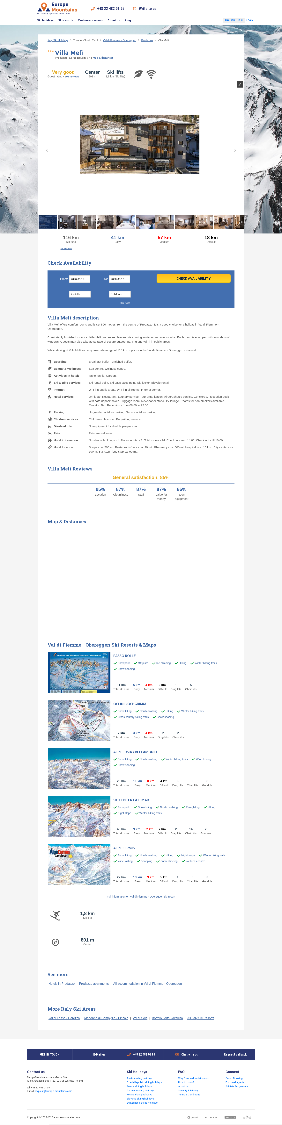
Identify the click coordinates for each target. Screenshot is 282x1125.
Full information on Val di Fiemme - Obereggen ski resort (141, 896)
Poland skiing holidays (139, 1094)
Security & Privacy (188, 1090)
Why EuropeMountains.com (193, 1078)
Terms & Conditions (189, 1094)
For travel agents (235, 1082)
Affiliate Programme (237, 1086)
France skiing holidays (139, 1086)
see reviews (72, 76)
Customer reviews (90, 20)
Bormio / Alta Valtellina (167, 1018)
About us (114, 20)
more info (66, 248)
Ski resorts (65, 20)
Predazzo (147, 40)
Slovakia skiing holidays (140, 1098)
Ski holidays (45, 20)
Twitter (217, 20)
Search (31, 20)
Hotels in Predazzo (62, 983)
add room (125, 302)
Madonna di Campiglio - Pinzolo (106, 1018)
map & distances (103, 57)
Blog (128, 20)
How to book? (186, 1082)
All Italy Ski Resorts (200, 1018)
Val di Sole (140, 1018)
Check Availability (193, 278)
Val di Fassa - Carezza (64, 1018)
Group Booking (234, 1078)
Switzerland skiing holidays (142, 1102)
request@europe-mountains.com (53, 1091)
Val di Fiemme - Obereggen (119, 40)
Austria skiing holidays (139, 1078)
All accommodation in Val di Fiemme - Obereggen (147, 983)
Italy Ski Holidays (58, 40)
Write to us (148, 8)
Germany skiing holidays (140, 1090)
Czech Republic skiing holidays (144, 1082)
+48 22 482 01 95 (110, 8)
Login (249, 20)
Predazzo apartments (94, 983)
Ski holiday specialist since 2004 (57, 8)
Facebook (211, 20)
